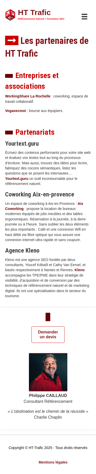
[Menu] (84, 16)
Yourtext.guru (16, 179)
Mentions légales (53, 462)
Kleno (80, 270)
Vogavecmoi (15, 111)
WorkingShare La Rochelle (27, 96)
